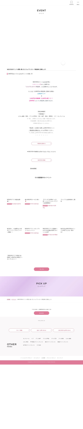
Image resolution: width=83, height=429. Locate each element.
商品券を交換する (42, 186)
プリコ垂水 (61, 403)
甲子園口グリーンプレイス (36, 406)
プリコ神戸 (38, 403)
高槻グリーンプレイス (62, 406)
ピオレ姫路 (68, 403)
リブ (32, 403)
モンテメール (26, 403)
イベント (14, 363)
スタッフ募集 (19, 395)
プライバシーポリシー (51, 422)
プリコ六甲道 (46, 403)
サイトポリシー (37, 422)
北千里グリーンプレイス (29, 409)
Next (79, 343)
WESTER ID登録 (41, 202)
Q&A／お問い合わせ (41, 395)
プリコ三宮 (53, 403)
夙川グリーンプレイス (50, 406)
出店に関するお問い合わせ (64, 395)
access (41, 377)
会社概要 (43, 422)
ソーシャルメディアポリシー (26, 422)
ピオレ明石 (25, 406)
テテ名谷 (39, 409)
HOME (8, 363)
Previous (3, 343)
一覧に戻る (41, 311)
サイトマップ (60, 422)
